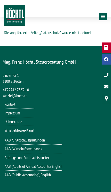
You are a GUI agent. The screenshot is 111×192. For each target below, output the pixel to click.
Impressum (12, 112)
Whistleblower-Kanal (19, 130)
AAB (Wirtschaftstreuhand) (23, 148)
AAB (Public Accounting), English (28, 174)
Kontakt (10, 104)
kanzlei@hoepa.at (15, 95)
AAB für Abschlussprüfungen (25, 140)
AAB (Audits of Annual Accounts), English (33, 166)
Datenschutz (13, 121)
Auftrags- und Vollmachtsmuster (27, 157)
